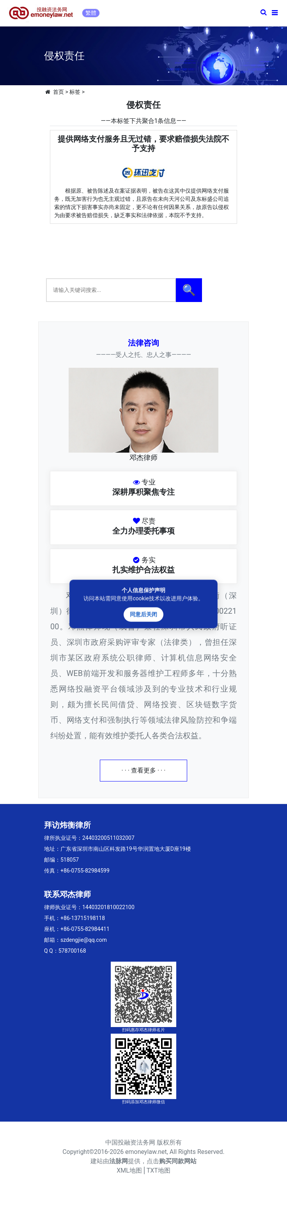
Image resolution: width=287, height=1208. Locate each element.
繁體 (90, 13)
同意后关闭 (143, 614)
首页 (58, 92)
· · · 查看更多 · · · (144, 770)
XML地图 (129, 1170)
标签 (74, 92)
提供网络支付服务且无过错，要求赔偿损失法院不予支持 (143, 143)
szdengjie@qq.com (83, 940)
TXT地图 (158, 1170)
